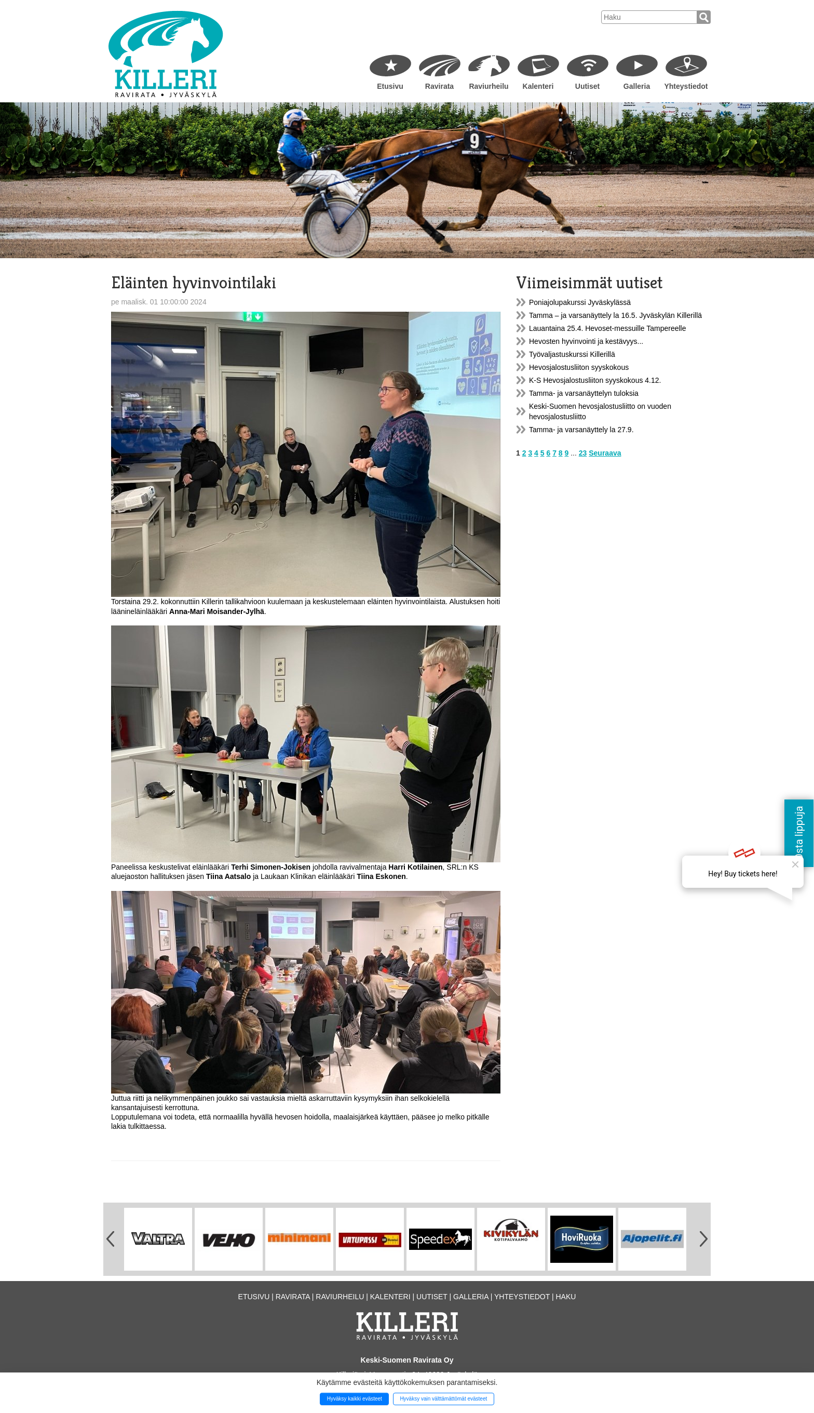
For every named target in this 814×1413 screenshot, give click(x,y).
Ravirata (439, 86)
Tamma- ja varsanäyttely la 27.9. (581, 429)
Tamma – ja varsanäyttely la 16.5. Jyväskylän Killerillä (615, 315)
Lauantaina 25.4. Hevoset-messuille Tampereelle (607, 328)
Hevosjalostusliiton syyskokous (579, 367)
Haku (565, 1296)
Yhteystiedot (686, 86)
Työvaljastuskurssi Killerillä (572, 354)
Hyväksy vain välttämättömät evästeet (443, 1399)
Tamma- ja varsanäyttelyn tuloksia (584, 393)
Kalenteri (538, 86)
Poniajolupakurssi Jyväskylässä (580, 302)
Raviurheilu (488, 86)
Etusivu (390, 86)
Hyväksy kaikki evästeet (354, 1399)
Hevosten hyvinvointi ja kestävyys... (586, 341)
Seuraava (605, 453)
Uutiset (587, 86)
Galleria (636, 86)
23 (583, 453)
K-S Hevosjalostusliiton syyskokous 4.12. (595, 380)
